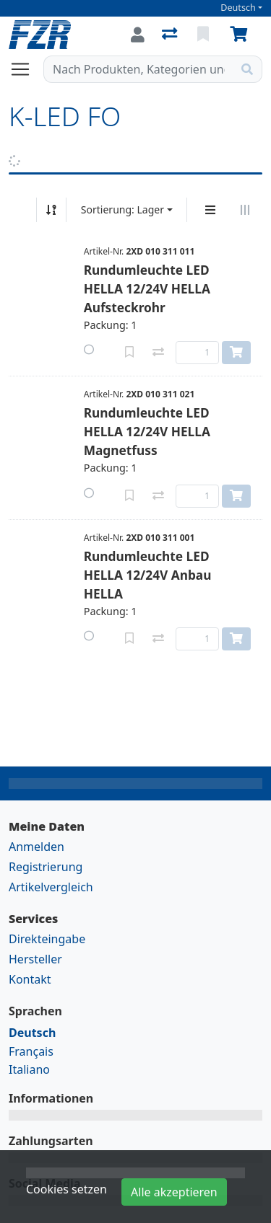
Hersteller (35, 959)
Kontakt (30, 979)
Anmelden (36, 847)
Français (31, 1051)
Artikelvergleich (51, 887)
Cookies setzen (66, 1189)
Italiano (29, 1069)
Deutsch (238, 7)
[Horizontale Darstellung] (245, 210)
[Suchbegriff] (138, 69)
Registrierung (45, 867)
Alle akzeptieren (174, 1192)
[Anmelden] (137, 34)
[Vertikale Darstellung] (210, 210)
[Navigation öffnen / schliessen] (26, 69)
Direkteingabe (47, 939)
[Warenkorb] (241, 34)
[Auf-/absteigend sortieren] (51, 210)
